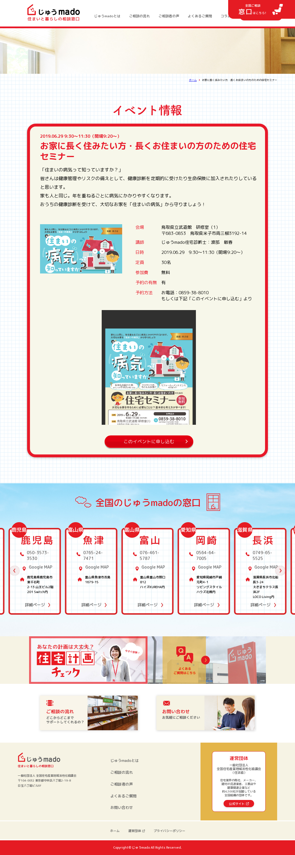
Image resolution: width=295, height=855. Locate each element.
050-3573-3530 (38, 555)
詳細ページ (35, 604)
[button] (14, 570)
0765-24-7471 (93, 555)
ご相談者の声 (168, 16)
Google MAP (40, 567)
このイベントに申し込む (149, 441)
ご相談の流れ (139, 16)
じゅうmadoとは (107, 16)
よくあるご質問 (200, 16)
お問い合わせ (121, 807)
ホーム (193, 80)
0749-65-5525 (262, 555)
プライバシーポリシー (169, 830)
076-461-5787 (149, 555)
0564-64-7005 (206, 555)
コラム (226, 16)
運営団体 (134, 830)
